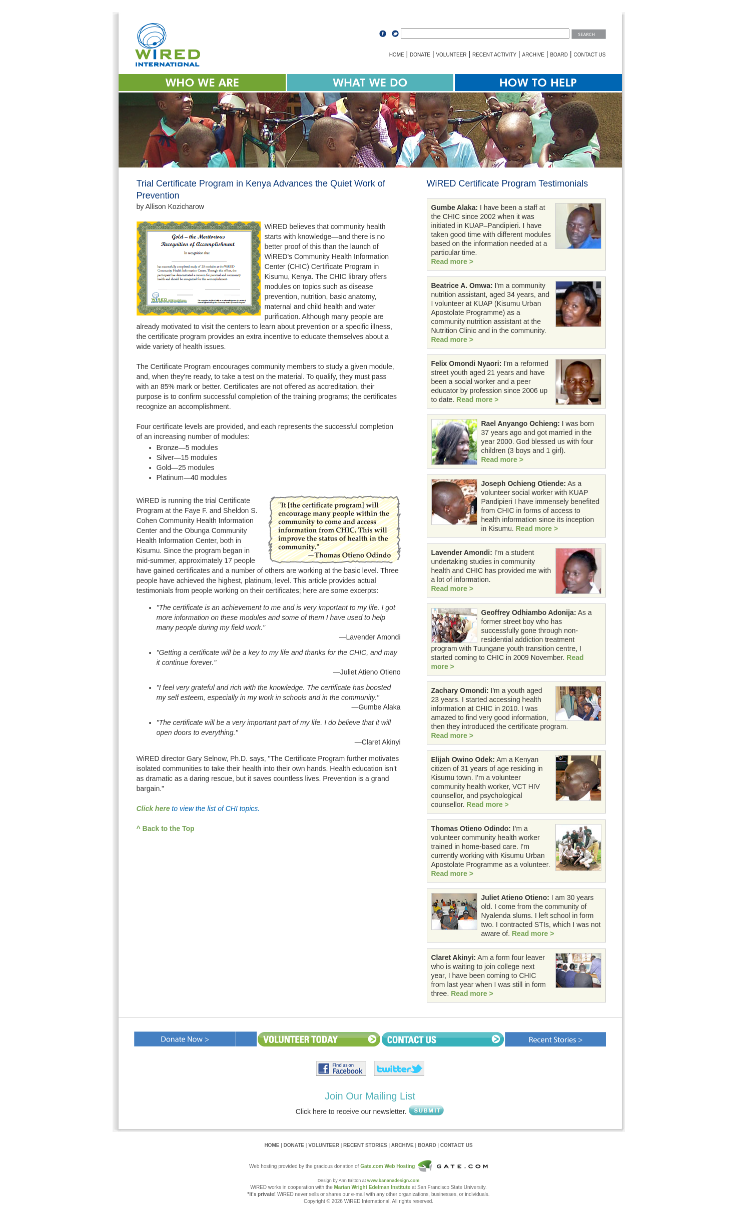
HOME (396, 55)
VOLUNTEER (451, 55)
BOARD (559, 55)
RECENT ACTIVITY (494, 55)
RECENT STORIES (365, 1145)
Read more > (452, 262)
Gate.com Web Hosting (387, 1166)
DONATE (420, 55)
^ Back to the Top (166, 828)
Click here (153, 808)
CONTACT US (589, 55)
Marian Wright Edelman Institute (372, 1187)
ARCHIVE (533, 55)
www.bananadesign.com (393, 1180)
